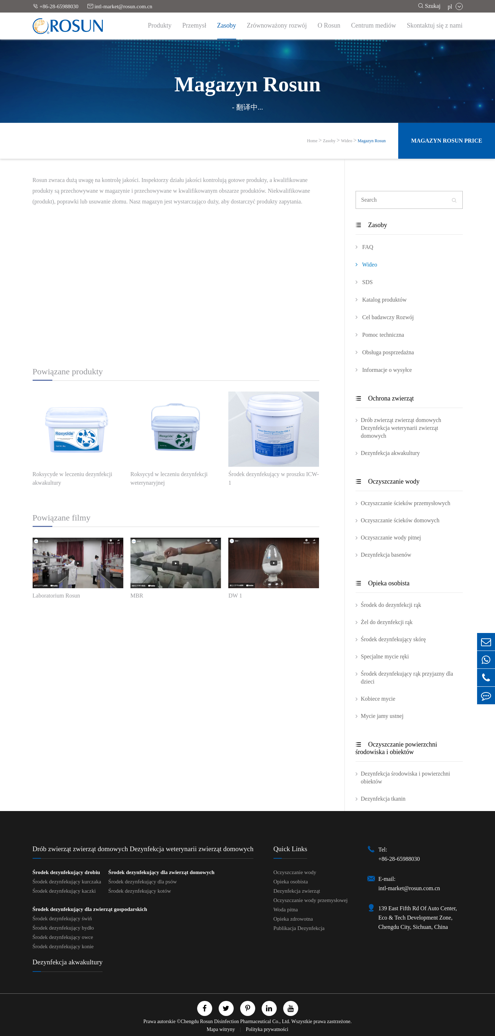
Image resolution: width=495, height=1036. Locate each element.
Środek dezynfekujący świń (62, 918)
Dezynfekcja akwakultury (390, 453)
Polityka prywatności (267, 1029)
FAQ (364, 247)
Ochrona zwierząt (385, 398)
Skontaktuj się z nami (434, 25)
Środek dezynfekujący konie (63, 946)
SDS (364, 282)
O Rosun (329, 25)
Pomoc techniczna (380, 335)
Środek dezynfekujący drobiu (66, 872)
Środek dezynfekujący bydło (63, 928)
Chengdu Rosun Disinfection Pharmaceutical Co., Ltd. (235, 1021)
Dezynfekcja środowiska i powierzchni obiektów (405, 778)
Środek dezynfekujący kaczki (64, 891)
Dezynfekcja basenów (386, 555)
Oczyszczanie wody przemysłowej (310, 900)
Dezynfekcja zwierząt (296, 891)
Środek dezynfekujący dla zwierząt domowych (161, 872)
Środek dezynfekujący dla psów (142, 881)
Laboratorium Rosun (56, 596)
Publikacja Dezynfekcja (299, 928)
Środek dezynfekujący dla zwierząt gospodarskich (90, 909)
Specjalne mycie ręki (385, 656)
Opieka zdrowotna (293, 919)
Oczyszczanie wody (388, 481)
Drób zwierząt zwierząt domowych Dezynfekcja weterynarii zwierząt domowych (401, 428)
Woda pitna (285, 909)
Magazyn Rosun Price (446, 141)
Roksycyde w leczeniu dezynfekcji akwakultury (73, 478)
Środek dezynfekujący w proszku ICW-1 (273, 478)
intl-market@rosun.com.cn (119, 6)
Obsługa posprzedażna (385, 352)
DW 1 (235, 596)
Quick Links (290, 849)
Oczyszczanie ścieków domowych (400, 520)
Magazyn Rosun (372, 140)
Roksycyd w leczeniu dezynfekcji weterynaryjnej (169, 478)
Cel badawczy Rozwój (385, 317)
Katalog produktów (381, 299)
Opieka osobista (383, 583)
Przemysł (194, 25)
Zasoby (226, 25)
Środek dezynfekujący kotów (139, 891)
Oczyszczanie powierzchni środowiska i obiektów (396, 748)
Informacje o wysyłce (384, 370)
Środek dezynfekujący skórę (393, 639)
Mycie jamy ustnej (382, 716)
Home (312, 140)
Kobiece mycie (378, 699)
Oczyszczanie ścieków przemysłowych (406, 503)
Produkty (160, 25)
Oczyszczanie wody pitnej (391, 537)
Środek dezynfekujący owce (63, 937)
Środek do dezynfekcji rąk (391, 605)
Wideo (346, 140)
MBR (136, 596)
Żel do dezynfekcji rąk (387, 622)
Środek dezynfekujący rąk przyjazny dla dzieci (407, 678)
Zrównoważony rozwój (277, 25)
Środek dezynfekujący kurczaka (67, 881)
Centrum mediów (373, 25)
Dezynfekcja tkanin (383, 799)
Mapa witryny (221, 1029)
